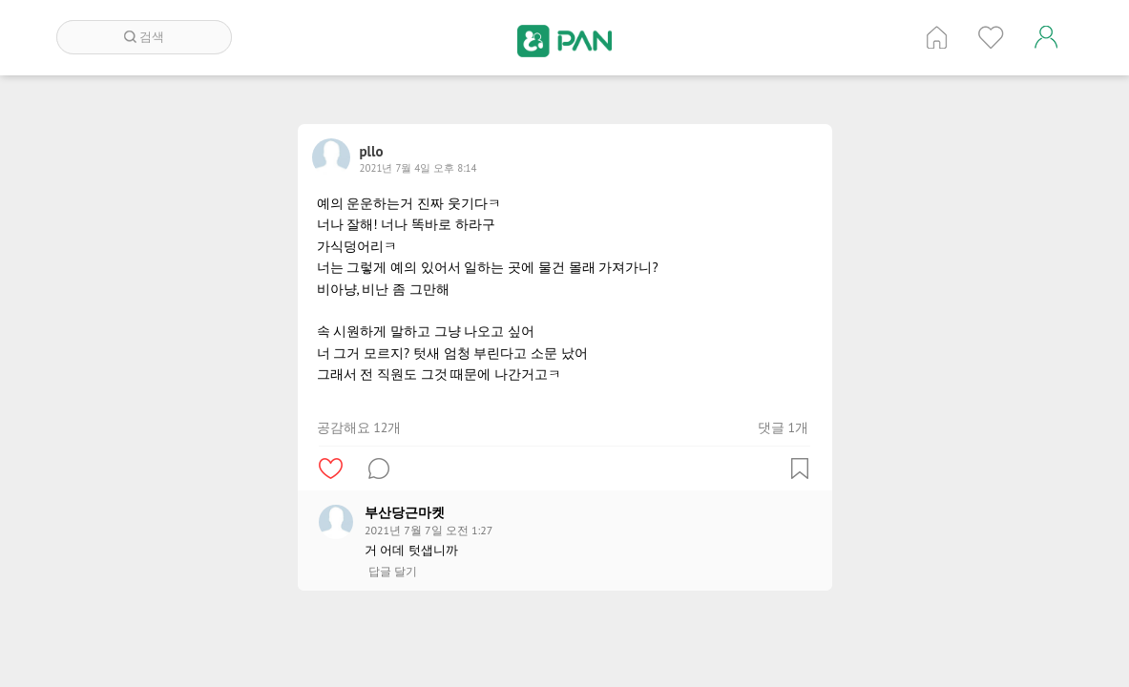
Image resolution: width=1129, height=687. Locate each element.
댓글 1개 (783, 427)
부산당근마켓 (405, 512)
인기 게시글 (991, 37)
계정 (1046, 37)
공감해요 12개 (359, 427)
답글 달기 (392, 571)
